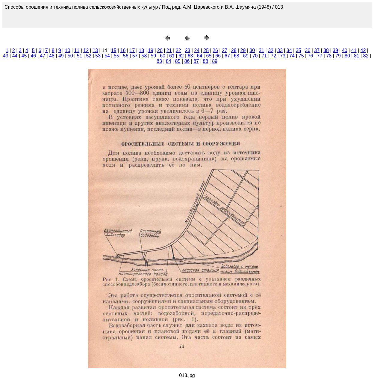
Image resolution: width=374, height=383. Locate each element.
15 (113, 50)
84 (168, 61)
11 (76, 50)
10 (67, 50)
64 (199, 55)
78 (328, 55)
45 (24, 55)
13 (95, 50)
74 (292, 55)
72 (273, 55)
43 (5, 55)
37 (317, 50)
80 (347, 55)
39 (335, 50)
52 (88, 55)
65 (208, 55)
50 (70, 55)
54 (107, 55)
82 (366, 55)
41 (354, 50)
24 (196, 50)
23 (187, 50)
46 (33, 55)
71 (264, 55)
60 (162, 55)
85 (178, 61)
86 (187, 61)
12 (86, 50)
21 (169, 50)
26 (215, 50)
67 (227, 55)
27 (224, 50)
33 (280, 50)
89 (214, 61)
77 (319, 55)
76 (310, 55)
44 (15, 55)
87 (196, 61)
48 (51, 55)
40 (344, 50)
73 (282, 55)
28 (234, 50)
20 (160, 50)
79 (338, 55)
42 (363, 50)
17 (132, 50)
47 (42, 55)
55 (116, 55)
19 (150, 50)
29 (243, 50)
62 (181, 55)
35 (298, 50)
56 (125, 55)
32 (270, 50)
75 (301, 55)
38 (326, 50)
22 (178, 50)
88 (205, 61)
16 (123, 50)
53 (98, 55)
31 (261, 50)
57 (135, 55)
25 (206, 50)
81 (356, 55)
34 (289, 50)
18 (141, 50)
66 (218, 55)
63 (190, 55)
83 (159, 61)
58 (144, 55)
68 (236, 55)
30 (252, 50)
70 (255, 55)
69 (246, 55)
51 (79, 55)
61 (172, 55)
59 (153, 55)
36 (308, 50)
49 (61, 55)
